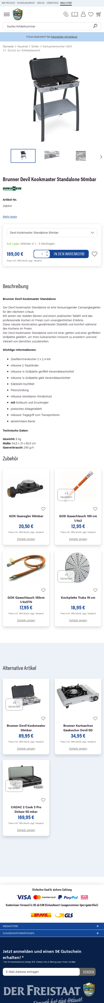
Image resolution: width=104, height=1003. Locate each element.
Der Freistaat (8, 3)
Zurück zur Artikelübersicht (21, 50)
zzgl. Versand (35, 260)
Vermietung (52, 3)
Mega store (66, 3)
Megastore (52, 926)
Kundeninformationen (52, 933)
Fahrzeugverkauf (26, 3)
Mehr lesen (10, 216)
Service (41, 3)
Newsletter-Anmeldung (64, 36)
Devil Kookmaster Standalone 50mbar (34, 232)
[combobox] (52, 26)
